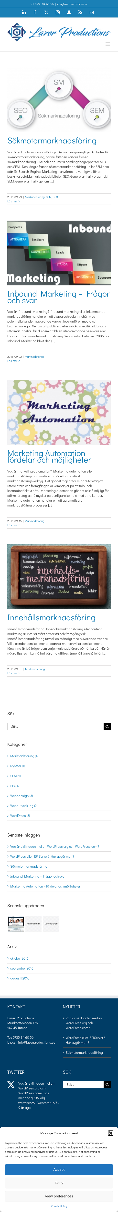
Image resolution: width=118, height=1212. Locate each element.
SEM (49, 197)
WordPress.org (29, 1088)
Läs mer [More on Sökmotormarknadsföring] (12, 201)
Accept (59, 1169)
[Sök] (107, 726)
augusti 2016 (19, 978)
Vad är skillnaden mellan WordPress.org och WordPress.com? (54, 846)
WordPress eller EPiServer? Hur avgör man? (42, 856)
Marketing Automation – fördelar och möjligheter (49, 456)
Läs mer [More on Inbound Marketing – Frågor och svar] (12, 361)
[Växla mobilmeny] (108, 44)
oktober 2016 (19, 958)
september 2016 (21, 968)
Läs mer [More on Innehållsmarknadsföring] (12, 673)
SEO (55, 197)
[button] (110, 1133)
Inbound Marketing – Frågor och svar (58, 296)
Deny (59, 1183)
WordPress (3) (20, 815)
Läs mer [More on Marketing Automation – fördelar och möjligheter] (12, 525)
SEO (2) (15, 785)
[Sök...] (55, 726)
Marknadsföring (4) (24, 756)
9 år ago (24, 1107)
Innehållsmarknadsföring (51, 617)
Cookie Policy (59, 1206)
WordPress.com (29, 1093)
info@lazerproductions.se (72, 4)
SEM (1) (15, 775)
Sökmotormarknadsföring (52, 140)
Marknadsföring (35, 197)
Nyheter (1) (17, 766)
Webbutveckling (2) (23, 805)
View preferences (59, 1196)
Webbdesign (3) (21, 795)
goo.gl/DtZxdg (35, 1098)
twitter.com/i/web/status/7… (38, 1102)
